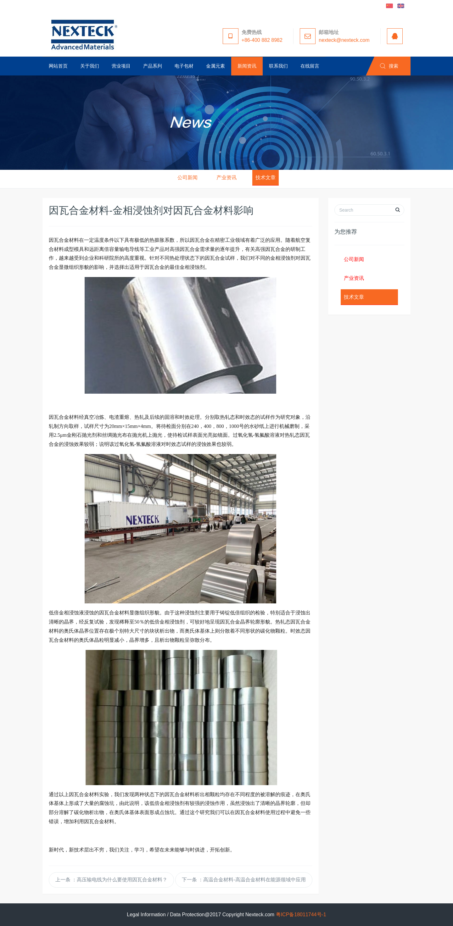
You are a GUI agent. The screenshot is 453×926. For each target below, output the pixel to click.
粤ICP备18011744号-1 (301, 914)
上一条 (111, 879)
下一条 (244, 879)
